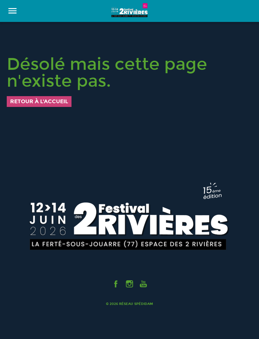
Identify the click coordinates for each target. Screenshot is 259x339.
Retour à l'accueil (39, 101)
